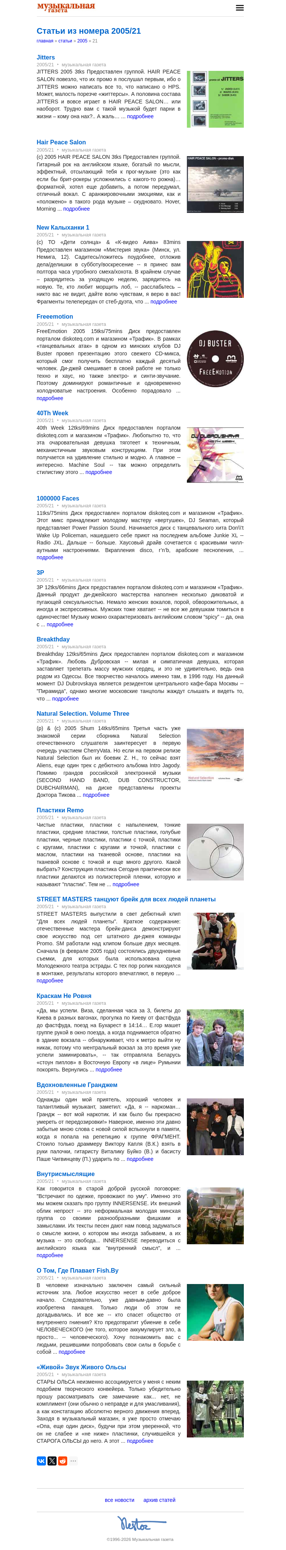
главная (45, 41)
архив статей (159, 1500)
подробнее (140, 116)
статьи (65, 41)
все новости (119, 1500)
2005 (82, 41)
